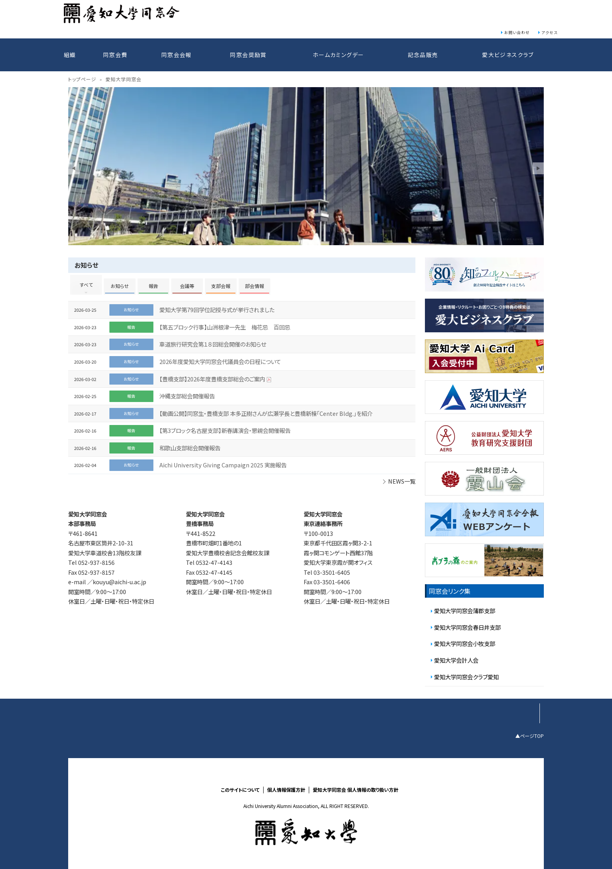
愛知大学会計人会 (456, 660)
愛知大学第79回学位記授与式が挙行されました (216, 309)
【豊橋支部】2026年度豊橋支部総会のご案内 (212, 379)
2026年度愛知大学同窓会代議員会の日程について (220, 361)
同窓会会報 (176, 55)
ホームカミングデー (338, 55)
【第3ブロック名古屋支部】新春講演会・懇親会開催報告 (225, 430)
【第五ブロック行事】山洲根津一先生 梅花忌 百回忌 (224, 327)
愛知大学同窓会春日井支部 (467, 627)
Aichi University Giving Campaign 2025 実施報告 (223, 465)
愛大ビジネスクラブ (508, 55)
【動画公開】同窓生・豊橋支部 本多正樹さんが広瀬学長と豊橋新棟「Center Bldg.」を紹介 (266, 413)
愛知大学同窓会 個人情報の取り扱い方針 (355, 790)
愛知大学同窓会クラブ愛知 (466, 677)
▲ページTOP (529, 735)
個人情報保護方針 (286, 790)
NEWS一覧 (401, 481)
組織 (70, 55)
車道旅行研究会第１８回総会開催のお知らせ (212, 344)
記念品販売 (423, 55)
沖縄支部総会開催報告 (187, 396)
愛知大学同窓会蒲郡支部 (464, 610)
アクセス (549, 32)
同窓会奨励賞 (248, 55)
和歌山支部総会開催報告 (189, 448)
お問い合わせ (517, 32)
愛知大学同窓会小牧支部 (464, 643)
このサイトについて (240, 790)
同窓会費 (115, 55)
